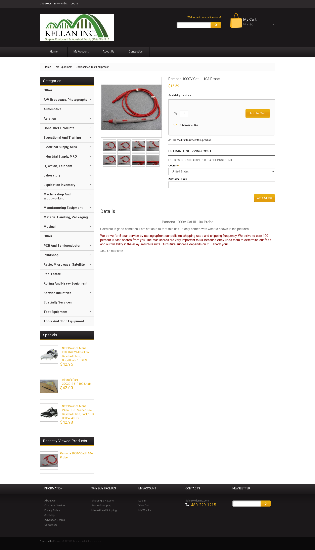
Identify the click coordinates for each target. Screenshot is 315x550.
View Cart (143, 505)
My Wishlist (61, 3)
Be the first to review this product (192, 139)
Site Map (49, 515)
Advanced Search (54, 519)
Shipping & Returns (102, 500)
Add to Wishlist (189, 125)
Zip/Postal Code (177, 179)
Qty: (176, 113)
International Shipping (104, 510)
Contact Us (50, 524)
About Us (49, 500)
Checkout (45, 3)
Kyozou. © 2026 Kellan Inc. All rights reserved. (77, 541)
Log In (74, 3)
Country (173, 165)
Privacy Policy (52, 510)
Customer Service (54, 505)
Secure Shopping (101, 505)
